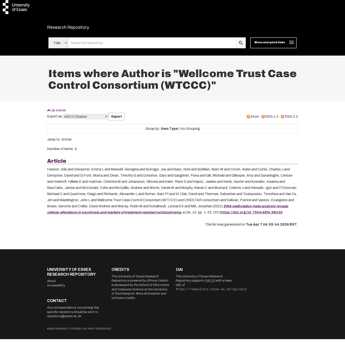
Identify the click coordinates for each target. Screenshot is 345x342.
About (51, 284)
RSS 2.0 (291, 119)
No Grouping (190, 131)
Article (66, 142)
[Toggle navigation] (273, 45)
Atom (255, 119)
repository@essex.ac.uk (64, 319)
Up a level (58, 113)
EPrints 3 (153, 283)
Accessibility (56, 288)
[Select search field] (58, 45)
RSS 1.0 (272, 119)
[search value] (152, 45)
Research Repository (78, 28)
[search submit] (241, 45)
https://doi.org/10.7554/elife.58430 (251, 215)
